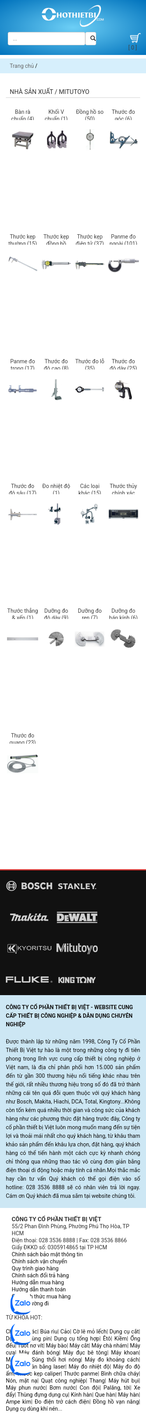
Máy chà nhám (109, 1345)
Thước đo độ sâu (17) (22, 489)
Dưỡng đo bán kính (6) (123, 614)
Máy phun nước (26, 1388)
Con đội (90, 1388)
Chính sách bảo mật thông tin (47, 1254)
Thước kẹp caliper (39, 1373)
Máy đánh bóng (39, 1352)
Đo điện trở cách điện (62, 1402)
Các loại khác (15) (89, 489)
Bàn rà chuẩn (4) (22, 115)
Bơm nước (62, 1388)
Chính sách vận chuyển (39, 1261)
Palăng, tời (117, 1388)
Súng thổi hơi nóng (56, 1359)
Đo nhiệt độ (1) (56, 489)
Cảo (65, 1331)
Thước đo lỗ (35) (89, 364)
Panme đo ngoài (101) (123, 240)
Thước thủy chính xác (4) (123, 493)
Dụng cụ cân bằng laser (35, 1366)
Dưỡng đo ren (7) (90, 614)
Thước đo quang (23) (22, 739)
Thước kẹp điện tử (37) (90, 240)
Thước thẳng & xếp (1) (22, 614)
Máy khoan (125, 1352)
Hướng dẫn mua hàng (38, 1282)
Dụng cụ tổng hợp (76, 1338)
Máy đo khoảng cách (112, 1359)
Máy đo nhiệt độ (89, 1366)
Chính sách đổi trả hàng (40, 1275)
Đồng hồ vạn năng (116, 1402)
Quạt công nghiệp (63, 1381)
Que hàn (105, 1395)
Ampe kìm (18, 1402)
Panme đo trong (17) (22, 364)
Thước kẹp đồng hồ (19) (56, 243)
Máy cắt (79, 1345)
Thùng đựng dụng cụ (43, 1395)
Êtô (107, 1338)
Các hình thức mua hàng (41, 1296)
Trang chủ (22, 66)
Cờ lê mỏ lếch (89, 1331)
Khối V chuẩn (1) (56, 115)
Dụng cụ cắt (124, 1331)
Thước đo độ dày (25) (123, 364)
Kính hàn (81, 1395)
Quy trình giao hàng (35, 1268)
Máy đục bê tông (85, 1352)
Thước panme (81, 1373)
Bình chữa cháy (120, 1373)
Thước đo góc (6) (123, 115)
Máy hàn (128, 1395)
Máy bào (56, 1345)
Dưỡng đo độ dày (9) (56, 614)
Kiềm (120, 1338)
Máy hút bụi (124, 1381)
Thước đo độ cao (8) (56, 364)
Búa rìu (48, 1331)
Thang (97, 1381)
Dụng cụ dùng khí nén (32, 1409)
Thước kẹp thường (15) (22, 240)
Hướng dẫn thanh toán (39, 1289)
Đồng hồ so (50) (90, 115)
